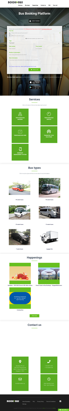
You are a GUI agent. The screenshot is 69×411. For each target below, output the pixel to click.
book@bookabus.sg (46, 29)
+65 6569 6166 (49, 367)
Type (10, 40)
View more (34, 315)
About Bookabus (26, 401)
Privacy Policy (40, 401)
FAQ (49, 5)
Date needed (12, 46)
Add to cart (34, 69)
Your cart (55, 5)
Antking (53, 408)
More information (13, 58)
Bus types (27, 5)
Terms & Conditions (50, 401)
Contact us (43, 5)
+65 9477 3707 (49, 365)
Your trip (11, 30)
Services (20, 5)
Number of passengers (14, 52)
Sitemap (24, 404)
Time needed (39, 46)
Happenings (35, 5)
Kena (44, 408)
